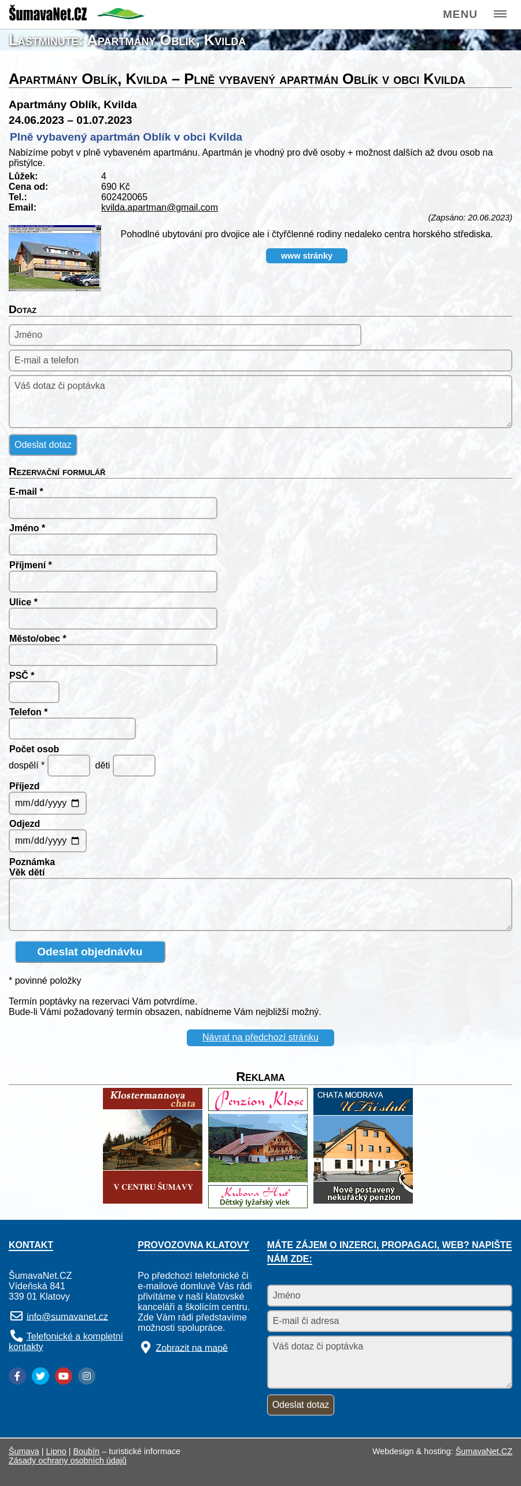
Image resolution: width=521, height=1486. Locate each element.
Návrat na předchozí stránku (260, 1037)
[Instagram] (86, 1376)
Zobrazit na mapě (192, 1347)
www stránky (306, 255)
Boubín (86, 1451)
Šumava (24, 1451)
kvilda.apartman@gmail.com (159, 207)
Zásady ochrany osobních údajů (68, 1460)
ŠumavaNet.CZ (484, 1451)
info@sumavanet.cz (67, 1316)
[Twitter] (40, 1376)
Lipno (56, 1451)
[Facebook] (17, 1376)
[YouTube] (63, 1376)
